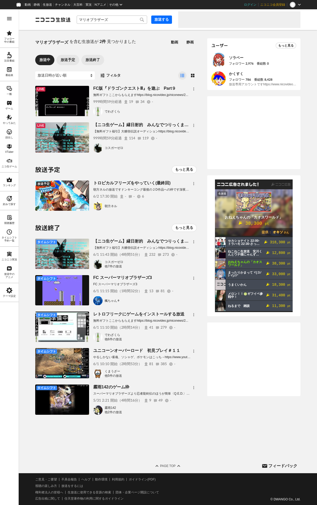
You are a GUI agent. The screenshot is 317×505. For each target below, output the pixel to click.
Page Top (168, 466)
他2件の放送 (113, 412)
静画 (37, 4)
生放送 (47, 4)
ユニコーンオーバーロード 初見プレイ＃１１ (136, 350)
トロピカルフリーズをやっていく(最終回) (132, 183)
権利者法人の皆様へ (49, 492)
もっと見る (184, 169)
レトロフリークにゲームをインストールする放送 (138, 314)
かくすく (236, 74)
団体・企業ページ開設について (137, 492)
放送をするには (72, 485)
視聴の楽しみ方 (46, 486)
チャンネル (62, 4)
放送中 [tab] (44, 60)
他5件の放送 (113, 376)
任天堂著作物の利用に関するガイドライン (94, 498)
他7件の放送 (113, 266)
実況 (88, 4)
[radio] (182, 75)
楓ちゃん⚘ (112, 301)
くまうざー (112, 371)
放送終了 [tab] (92, 60)
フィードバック (282, 466)
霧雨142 (110, 408)
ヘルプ (86, 479)
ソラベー (236, 58)
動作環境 (101, 479)
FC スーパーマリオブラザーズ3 (122, 277)
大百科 (78, 4)
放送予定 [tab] (68, 60)
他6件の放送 (113, 339)
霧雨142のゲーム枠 (111, 387)
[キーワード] (112, 20)
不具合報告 (69, 479)
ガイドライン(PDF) (142, 479)
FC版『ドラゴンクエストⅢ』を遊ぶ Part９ (134, 88)
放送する (161, 19)
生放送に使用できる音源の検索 (89, 492)
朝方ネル (111, 206)
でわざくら (112, 111)
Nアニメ (100, 4)
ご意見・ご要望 (46, 479)
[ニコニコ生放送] (52, 19)
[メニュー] (194, 89)
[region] (9, 257)
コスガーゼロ (114, 148)
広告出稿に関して (47, 498)
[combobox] (112, 20)
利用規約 (118, 479)
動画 (28, 4)
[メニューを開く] (9, 18)
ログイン (250, 4)
